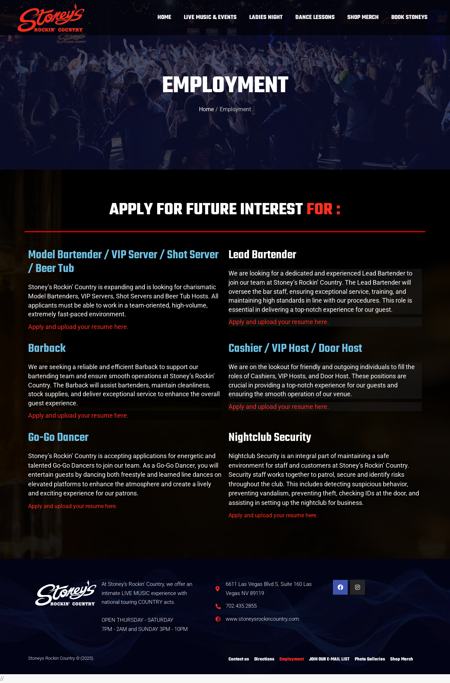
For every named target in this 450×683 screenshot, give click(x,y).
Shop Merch (401, 659)
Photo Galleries (370, 659)
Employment (291, 659)
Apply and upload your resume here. (78, 326)
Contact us (239, 659)
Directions (264, 659)
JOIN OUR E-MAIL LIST (329, 659)
